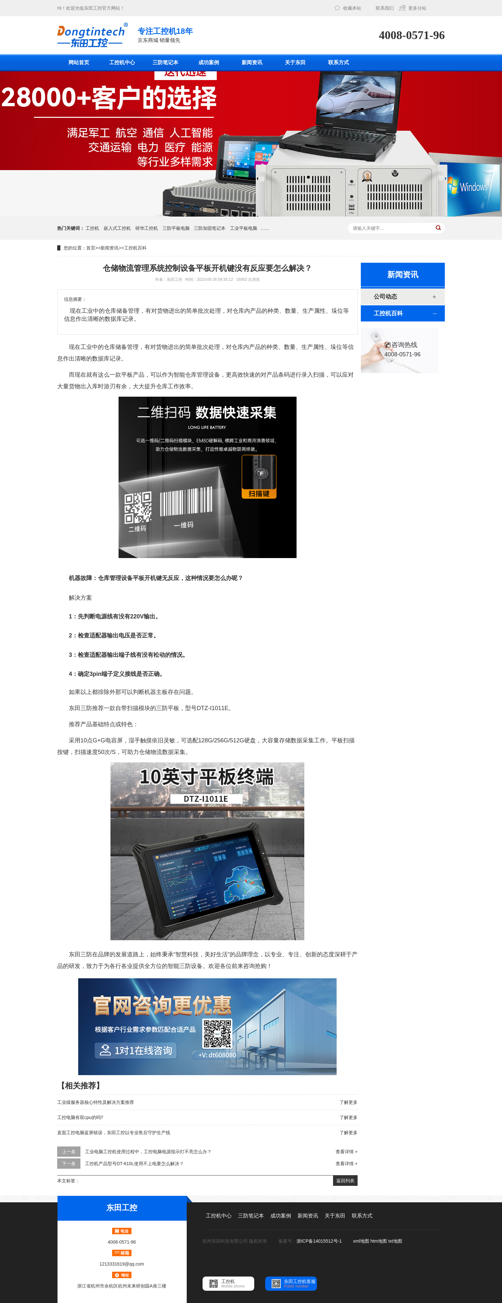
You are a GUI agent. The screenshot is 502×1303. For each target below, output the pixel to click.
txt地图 (395, 1241)
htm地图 (379, 1241)
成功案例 (208, 62)
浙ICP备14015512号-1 (320, 1241)
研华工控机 (146, 228)
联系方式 (338, 62)
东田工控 (93, 8)
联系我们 (385, 8)
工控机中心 (122, 62)
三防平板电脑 (176, 228)
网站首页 (78, 62)
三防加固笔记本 (209, 228)
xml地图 (361, 1241)
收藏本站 (352, 8)
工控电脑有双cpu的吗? (80, 1117)
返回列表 (345, 1180)
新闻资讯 (252, 62)
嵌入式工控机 (117, 228)
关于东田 (295, 62)
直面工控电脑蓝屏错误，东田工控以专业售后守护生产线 (113, 1132)
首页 (90, 247)
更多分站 (417, 8)
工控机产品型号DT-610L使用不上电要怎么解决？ (134, 1163)
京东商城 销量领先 (165, 34)
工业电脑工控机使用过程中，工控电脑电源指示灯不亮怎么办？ (148, 1151)
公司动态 (385, 296)
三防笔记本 (165, 62)
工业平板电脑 (243, 228)
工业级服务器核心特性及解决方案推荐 (95, 1102)
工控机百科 (135, 247)
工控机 (92, 228)
